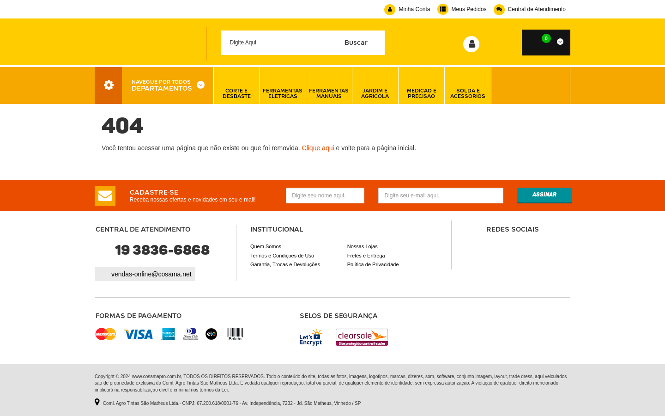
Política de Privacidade (373, 264)
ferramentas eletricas (282, 85)
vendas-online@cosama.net (151, 274)
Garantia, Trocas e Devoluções (285, 264)
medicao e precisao (421, 85)
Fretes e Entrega (366, 255)
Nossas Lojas (362, 246)
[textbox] (303, 43)
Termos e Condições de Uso (282, 255)
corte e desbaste (237, 85)
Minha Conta (407, 9)
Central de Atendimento (530, 9)
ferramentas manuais (329, 85)
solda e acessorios (467, 85)
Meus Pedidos (462, 9)
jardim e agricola (375, 85)
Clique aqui (318, 148)
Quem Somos (265, 246)
